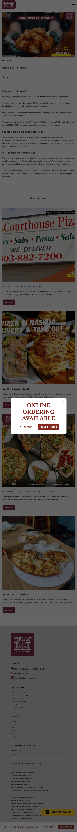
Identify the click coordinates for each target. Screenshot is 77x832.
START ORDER (49, 427)
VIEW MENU (27, 426)
